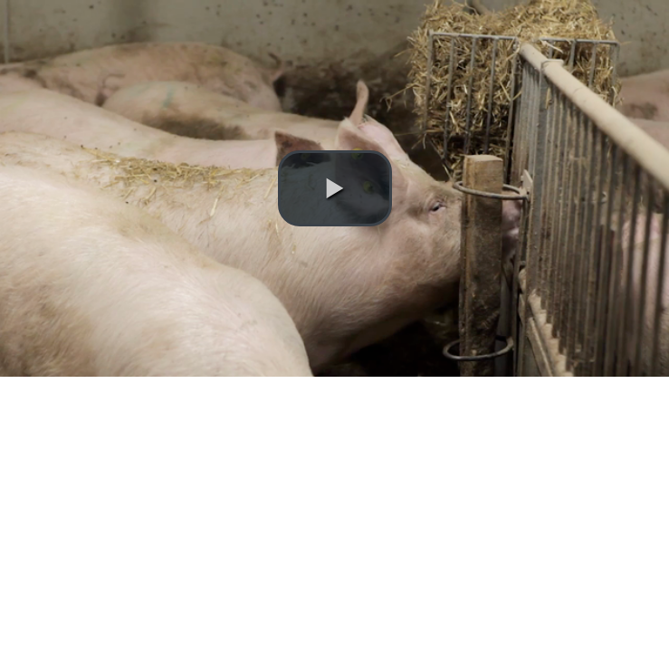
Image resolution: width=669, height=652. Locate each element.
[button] (335, 188)
